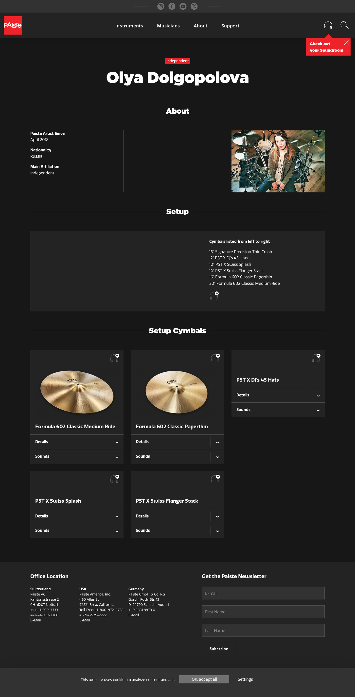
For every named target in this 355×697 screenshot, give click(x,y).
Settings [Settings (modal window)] (245, 679)
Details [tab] (41, 441)
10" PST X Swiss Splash (230, 264)
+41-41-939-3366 (44, 615)
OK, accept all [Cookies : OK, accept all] (204, 679)
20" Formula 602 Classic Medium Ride (244, 283)
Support (230, 26)
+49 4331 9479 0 (141, 610)
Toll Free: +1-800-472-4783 (101, 610)
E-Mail (35, 620)
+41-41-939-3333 (44, 610)
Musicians (168, 26)
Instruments (129, 26)
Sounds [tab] (42, 456)
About (201, 26)
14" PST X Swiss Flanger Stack (236, 270)
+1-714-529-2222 (93, 615)
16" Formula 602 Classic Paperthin (240, 277)
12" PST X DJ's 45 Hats (228, 258)
